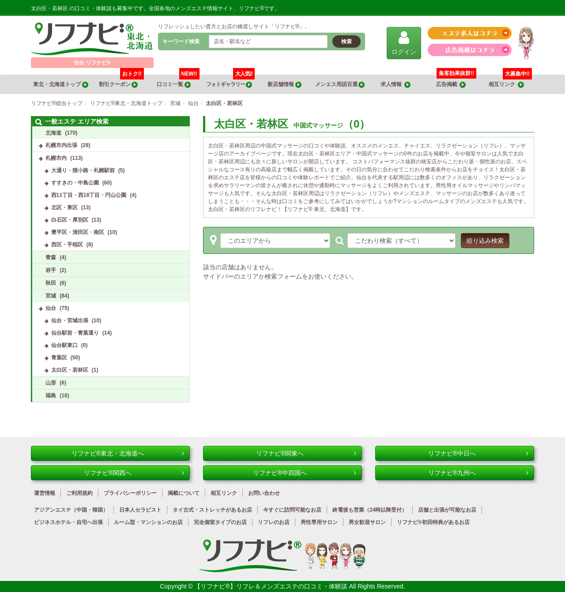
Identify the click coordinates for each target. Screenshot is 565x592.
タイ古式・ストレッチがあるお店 (212, 510)
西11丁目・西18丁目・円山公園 (89, 195)
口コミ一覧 (178, 81)
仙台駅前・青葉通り (75, 333)
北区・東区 (64, 207)
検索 (346, 41)
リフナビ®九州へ (478, 472)
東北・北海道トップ (60, 84)
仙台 (50, 308)
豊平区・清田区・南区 (77, 232)
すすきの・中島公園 (75, 183)
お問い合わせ (264, 493)
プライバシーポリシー (130, 493)
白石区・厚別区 (69, 220)
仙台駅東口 (64, 345)
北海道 (53, 133)
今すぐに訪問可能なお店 (292, 510)
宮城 (50, 296)
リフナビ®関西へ (134, 472)
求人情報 (395, 84)
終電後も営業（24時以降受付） (369, 510)
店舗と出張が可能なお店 (447, 510)
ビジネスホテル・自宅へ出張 (68, 522)
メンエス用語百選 (340, 84)
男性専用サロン (319, 522)
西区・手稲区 (67, 244)
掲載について (184, 493)
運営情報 (44, 493)
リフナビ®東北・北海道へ (128, 453)
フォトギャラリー (230, 81)
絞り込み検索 (485, 240)
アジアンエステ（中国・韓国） (71, 510)
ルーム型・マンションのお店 (148, 522)
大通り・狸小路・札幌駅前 (83, 170)
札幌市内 (56, 158)
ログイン (404, 42)
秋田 (50, 283)
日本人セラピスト (140, 510)
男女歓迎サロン (367, 522)
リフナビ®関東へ (306, 453)
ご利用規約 (79, 493)
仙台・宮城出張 (69, 320)
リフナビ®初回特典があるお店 (433, 522)
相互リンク (510, 81)
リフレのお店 (274, 522)
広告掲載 (451, 84)
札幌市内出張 (61, 145)
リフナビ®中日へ (478, 453)
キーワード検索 (181, 41)
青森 (50, 257)
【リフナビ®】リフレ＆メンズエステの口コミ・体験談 (271, 586)
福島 (50, 395)
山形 (50, 383)
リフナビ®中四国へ (304, 472)
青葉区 (59, 357)
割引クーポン (121, 81)
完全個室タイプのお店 (220, 522)
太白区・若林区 (69, 370)
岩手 (50, 270)
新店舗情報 (284, 84)
